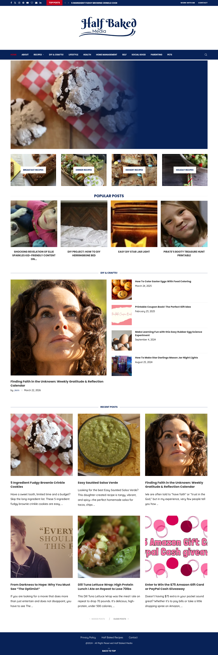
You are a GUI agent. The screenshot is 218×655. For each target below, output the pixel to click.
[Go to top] (109, 650)
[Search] (206, 54)
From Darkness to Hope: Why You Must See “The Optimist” (40, 586)
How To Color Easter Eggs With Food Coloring (162, 281)
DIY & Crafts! (56, 54)
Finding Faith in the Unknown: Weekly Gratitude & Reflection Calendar (57, 383)
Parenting (156, 54)
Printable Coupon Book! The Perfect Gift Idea (161, 306)
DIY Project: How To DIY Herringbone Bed (84, 253)
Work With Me (188, 2)
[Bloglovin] (32, 2)
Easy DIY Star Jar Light (134, 251)
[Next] (68, 2)
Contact (203, 2)
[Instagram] (19, 2)
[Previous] (65, 2)
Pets (169, 54)
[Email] (36, 2)
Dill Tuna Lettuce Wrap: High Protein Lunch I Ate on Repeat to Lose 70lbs (105, 586)
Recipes (38, 54)
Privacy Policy (88, 637)
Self (124, 54)
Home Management (106, 54)
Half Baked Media (123, 643)
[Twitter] (15, 2)
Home (14, 54)
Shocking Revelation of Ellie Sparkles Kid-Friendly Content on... (34, 254)
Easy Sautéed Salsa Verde (98, 482)
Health (87, 54)
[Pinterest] (23, 2)
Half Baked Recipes (112, 637)
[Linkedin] (40, 2)
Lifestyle (73, 54)
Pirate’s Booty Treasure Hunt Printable (184, 253)
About (25, 54)
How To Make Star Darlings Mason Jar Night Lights (165, 357)
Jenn (16, 390)
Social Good (139, 54)
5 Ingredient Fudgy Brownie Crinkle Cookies (96, 3)
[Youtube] (27, 2)
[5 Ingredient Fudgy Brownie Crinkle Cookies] (109, 104)
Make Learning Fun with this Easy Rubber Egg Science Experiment (167, 333)
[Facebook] (11, 2)
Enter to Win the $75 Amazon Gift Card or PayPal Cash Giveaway (174, 586)
